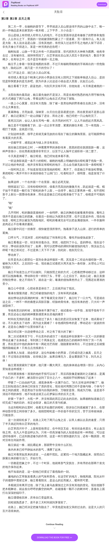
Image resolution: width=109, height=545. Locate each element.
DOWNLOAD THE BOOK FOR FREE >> (54, 537)
